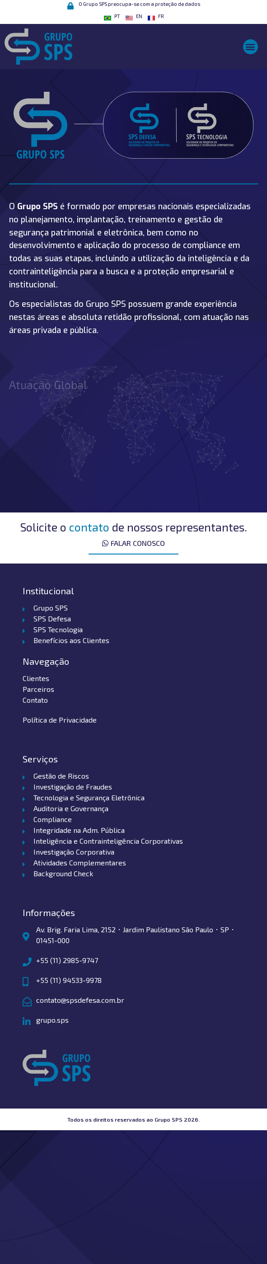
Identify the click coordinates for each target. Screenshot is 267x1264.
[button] (250, 46)
